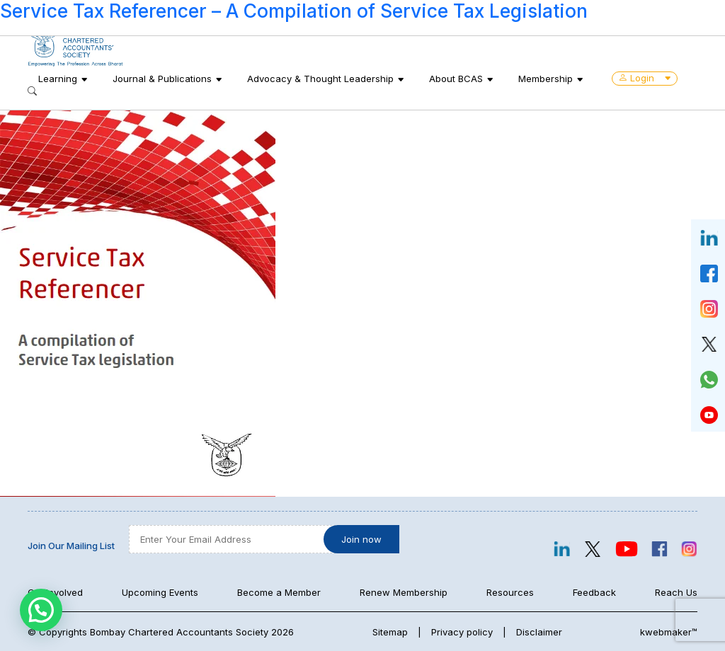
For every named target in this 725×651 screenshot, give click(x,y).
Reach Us (676, 592)
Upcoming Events (160, 592)
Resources (510, 592)
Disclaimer (539, 632)
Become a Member (279, 592)
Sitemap (390, 632)
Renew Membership (403, 592)
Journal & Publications (162, 78)
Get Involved (55, 592)
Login (644, 77)
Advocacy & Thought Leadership (320, 78)
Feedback (594, 592)
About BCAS (456, 78)
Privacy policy (462, 632)
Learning (57, 78)
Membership (545, 78)
